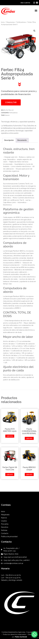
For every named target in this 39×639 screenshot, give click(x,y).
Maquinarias (10, 22)
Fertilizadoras (21, 22)
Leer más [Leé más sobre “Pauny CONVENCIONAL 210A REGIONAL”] (29, 438)
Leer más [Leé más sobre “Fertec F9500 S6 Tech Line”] (10, 474)
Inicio (3, 22)
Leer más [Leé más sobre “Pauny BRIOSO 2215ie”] (29, 474)
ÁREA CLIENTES (25, 3)
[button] (36, 11)
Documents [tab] (22, 140)
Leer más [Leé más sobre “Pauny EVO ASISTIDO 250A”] (10, 436)
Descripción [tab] (9, 140)
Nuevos (7, 115)
